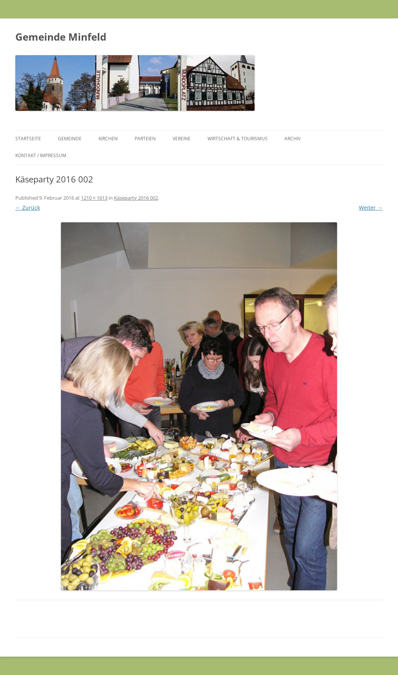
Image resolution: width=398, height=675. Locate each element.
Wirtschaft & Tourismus (237, 138)
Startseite (28, 138)
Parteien (145, 138)
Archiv (293, 138)
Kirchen (108, 138)
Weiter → (371, 207)
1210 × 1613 (94, 197)
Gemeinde (70, 138)
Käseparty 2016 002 (136, 197)
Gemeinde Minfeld (60, 37)
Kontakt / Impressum (40, 155)
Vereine (182, 138)
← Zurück (27, 207)
